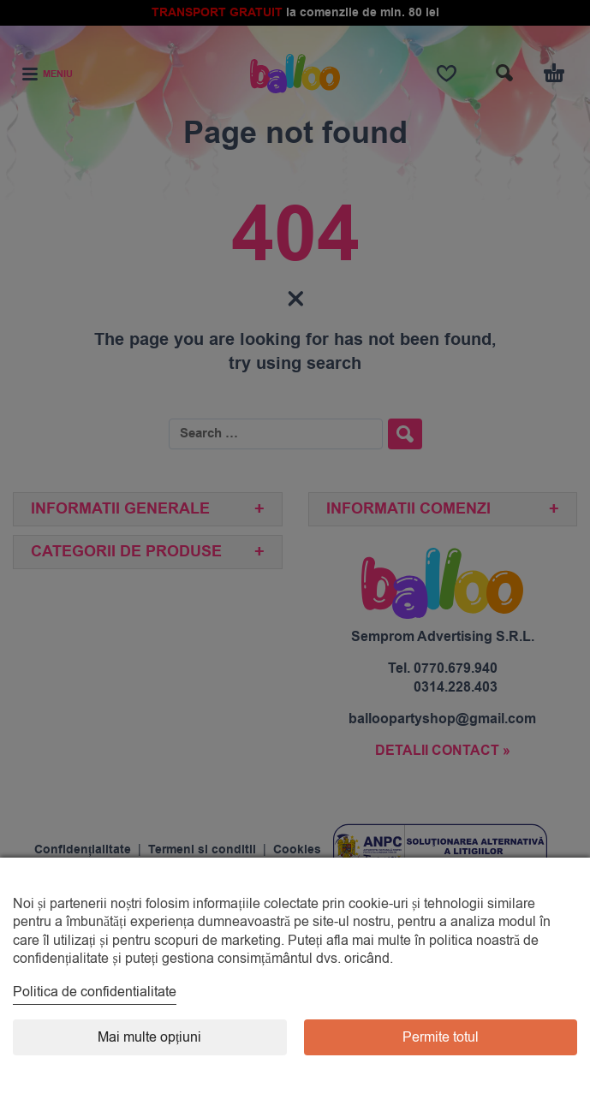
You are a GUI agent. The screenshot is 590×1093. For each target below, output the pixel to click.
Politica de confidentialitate (94, 992)
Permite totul (440, 1037)
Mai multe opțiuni (149, 1037)
